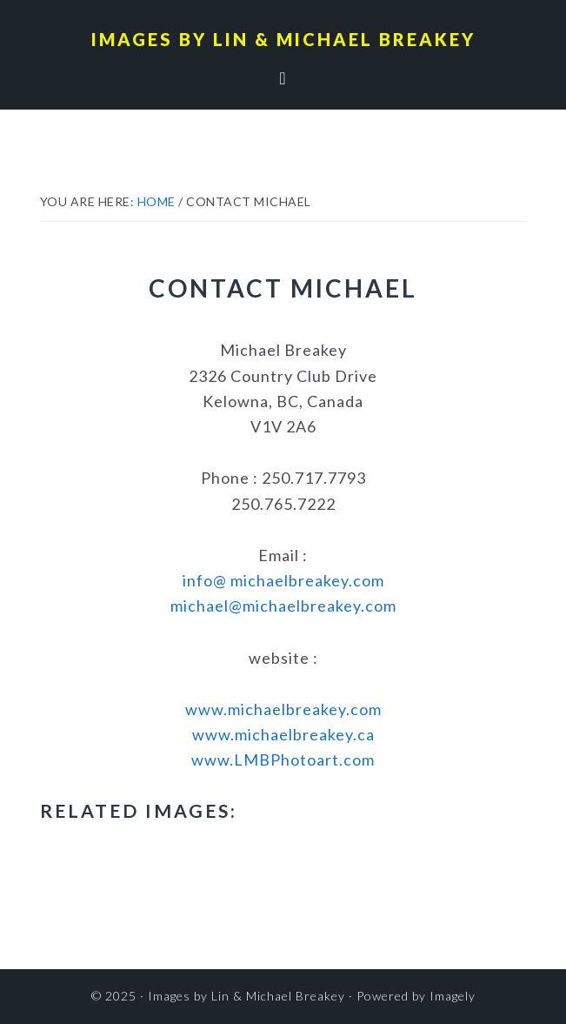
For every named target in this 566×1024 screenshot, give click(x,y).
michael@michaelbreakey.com (283, 605)
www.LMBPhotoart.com (283, 759)
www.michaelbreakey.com (283, 709)
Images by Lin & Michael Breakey (283, 39)
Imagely (452, 995)
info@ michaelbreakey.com (283, 580)
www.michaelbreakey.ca (283, 734)
